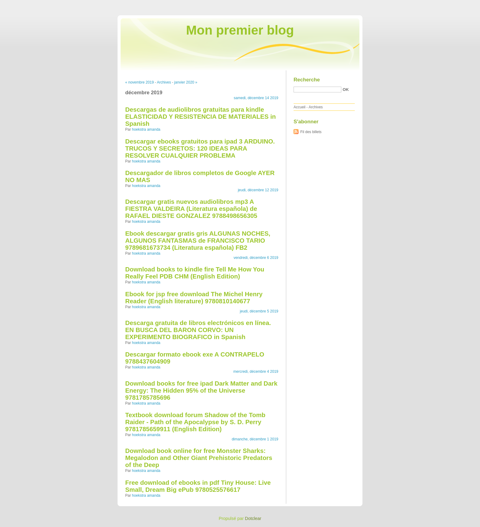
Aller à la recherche (462, 4)
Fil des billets (310, 132)
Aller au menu (432, 4)
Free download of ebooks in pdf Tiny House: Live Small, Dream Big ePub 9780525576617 (198, 486)
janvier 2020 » (185, 82)
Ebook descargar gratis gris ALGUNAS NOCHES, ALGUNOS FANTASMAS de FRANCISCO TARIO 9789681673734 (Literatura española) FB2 (197, 240)
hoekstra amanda (146, 129)
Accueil (300, 107)
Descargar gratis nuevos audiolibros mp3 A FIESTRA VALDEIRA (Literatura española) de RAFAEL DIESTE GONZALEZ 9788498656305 (191, 208)
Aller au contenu (405, 4)
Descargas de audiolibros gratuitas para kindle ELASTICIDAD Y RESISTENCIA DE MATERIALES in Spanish (200, 116)
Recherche (307, 80)
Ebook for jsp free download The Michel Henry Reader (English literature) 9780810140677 (194, 298)
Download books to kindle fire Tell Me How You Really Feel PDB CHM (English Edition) (194, 273)
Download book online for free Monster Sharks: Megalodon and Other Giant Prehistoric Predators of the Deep (198, 457)
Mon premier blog (240, 30)
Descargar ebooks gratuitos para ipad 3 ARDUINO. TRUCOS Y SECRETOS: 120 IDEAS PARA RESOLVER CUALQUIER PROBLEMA (200, 148)
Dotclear (253, 518)
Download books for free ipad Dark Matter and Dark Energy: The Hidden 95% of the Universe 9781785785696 (201, 390)
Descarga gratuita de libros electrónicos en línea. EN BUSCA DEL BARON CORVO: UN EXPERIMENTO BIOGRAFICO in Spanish (198, 330)
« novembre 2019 (139, 82)
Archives (164, 82)
